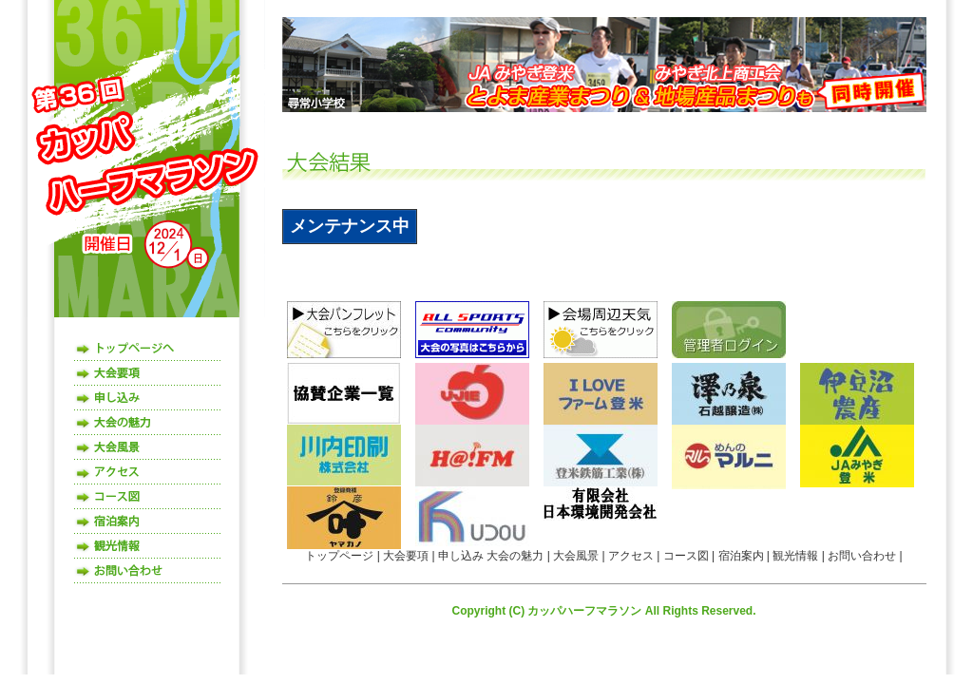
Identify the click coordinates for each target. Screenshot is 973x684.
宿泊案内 (147, 521)
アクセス (147, 472)
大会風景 (147, 447)
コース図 (147, 496)
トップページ (147, 348)
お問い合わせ (147, 571)
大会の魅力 (147, 422)
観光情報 (147, 546)
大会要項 (147, 373)
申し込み (147, 398)
